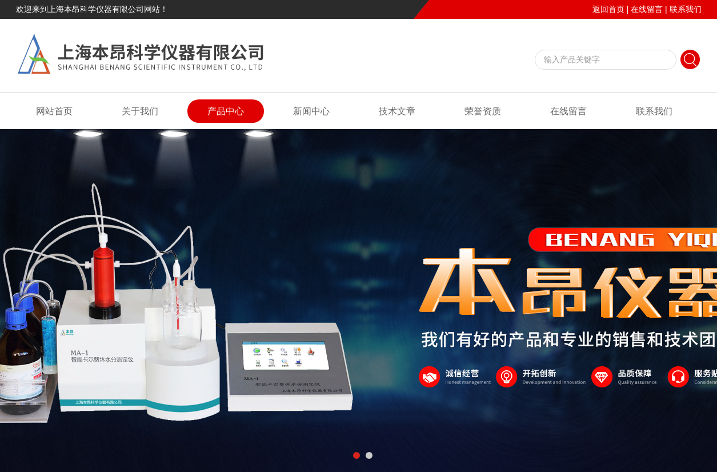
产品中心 (225, 111)
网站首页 (54, 111)
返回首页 (608, 9)
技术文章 (397, 111)
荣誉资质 (482, 111)
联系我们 (686, 9)
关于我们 (140, 111)
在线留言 (647, 9)
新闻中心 (311, 111)
